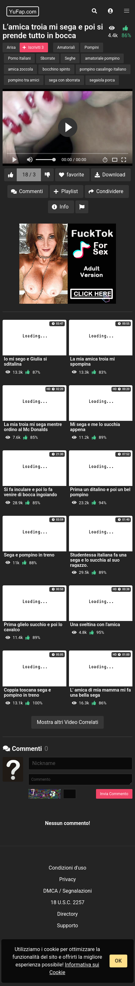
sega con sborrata (64, 80)
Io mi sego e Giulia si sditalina (25, 361)
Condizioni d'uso (67, 868)
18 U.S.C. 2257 (67, 902)
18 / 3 (29, 175)
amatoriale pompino (102, 58)
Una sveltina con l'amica (95, 624)
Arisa (11, 47)
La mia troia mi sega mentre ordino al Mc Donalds (33, 427)
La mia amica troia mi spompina (92, 361)
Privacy (67, 879)
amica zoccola (20, 69)
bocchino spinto (56, 69)
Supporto (67, 925)
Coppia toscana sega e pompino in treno (27, 692)
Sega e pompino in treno (29, 555)
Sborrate (47, 58)
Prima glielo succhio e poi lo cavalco (33, 627)
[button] (110, 11)
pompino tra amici (23, 80)
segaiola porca (102, 80)
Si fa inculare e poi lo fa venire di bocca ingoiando (30, 492)
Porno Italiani (19, 58)
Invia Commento (114, 794)
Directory (67, 914)
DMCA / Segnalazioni (67, 891)
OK (118, 961)
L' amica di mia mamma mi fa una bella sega (100, 692)
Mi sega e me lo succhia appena (95, 427)
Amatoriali (66, 47)
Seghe (70, 58)
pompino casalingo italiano (103, 69)
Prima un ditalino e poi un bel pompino (100, 492)
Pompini (91, 47)
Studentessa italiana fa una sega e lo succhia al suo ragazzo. (98, 560)
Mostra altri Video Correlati (67, 722)
